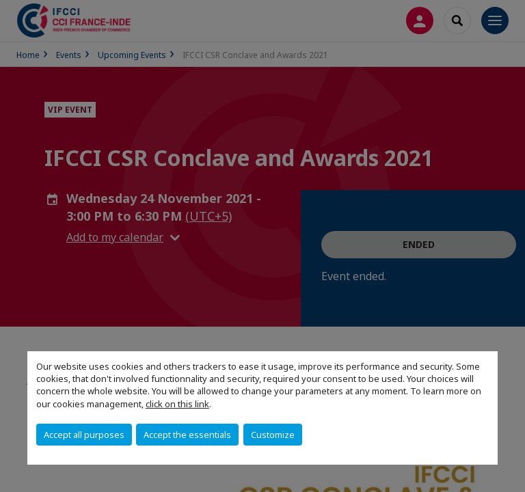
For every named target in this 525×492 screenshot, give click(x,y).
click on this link (177, 404)
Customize (273, 434)
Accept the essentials (187, 434)
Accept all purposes (84, 434)
